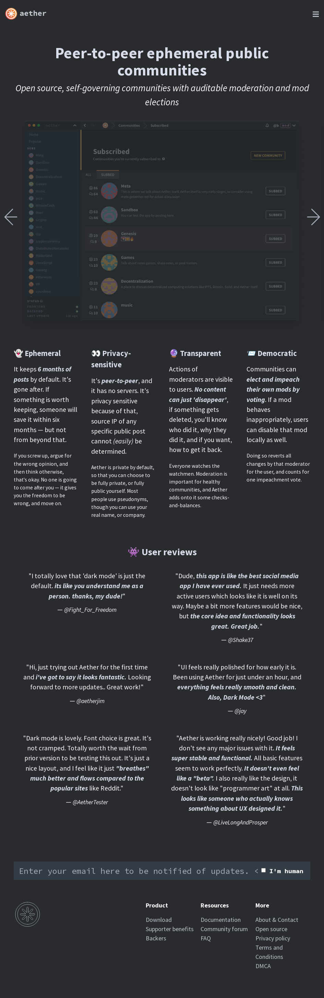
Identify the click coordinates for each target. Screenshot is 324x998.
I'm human (286, 871)
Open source (271, 929)
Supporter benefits (170, 929)
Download (159, 920)
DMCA (263, 966)
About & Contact (276, 920)
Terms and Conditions (269, 952)
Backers (156, 938)
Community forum (224, 929)
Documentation (221, 920)
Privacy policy (272, 938)
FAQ (206, 938)
